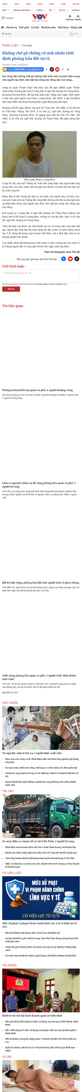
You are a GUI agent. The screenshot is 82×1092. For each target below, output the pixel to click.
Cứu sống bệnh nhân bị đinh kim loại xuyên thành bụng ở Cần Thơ (39, 858)
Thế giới (24, 27)
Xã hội (35, 27)
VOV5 (51, 4)
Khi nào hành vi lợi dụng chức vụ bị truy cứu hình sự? (32, 932)
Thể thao (63, 27)
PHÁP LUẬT (10, 45)
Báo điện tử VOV (10, 692)
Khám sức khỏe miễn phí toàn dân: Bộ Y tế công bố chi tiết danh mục (41, 852)
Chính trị (11, 27)
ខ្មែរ (53, 10)
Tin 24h (7, 791)
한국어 (65, 10)
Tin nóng (27, 45)
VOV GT (76, 4)
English (10, 18)
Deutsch (6, 10)
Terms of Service (57, 284)
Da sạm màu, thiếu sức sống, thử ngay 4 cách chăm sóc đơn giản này (41, 767)
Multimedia (48, 27)
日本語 (43, 10)
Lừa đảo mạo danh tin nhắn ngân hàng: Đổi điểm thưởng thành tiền (40, 955)
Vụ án (6, 1056)
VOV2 (16, 4)
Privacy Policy (43, 284)
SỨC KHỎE (10, 702)
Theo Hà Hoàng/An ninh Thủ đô (62, 252)
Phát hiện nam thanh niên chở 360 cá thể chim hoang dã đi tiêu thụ (40, 847)
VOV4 (40, 4)
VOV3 (28, 4)
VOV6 (63, 4)
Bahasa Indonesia (24, 10)
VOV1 (5, 4)
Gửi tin (11, 289)
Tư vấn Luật (12, 873)
